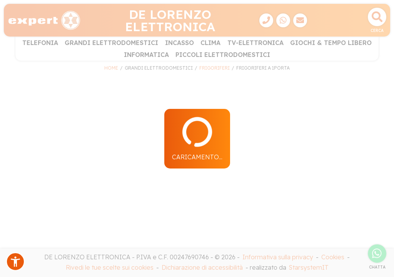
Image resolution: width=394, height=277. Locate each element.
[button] (15, 261)
